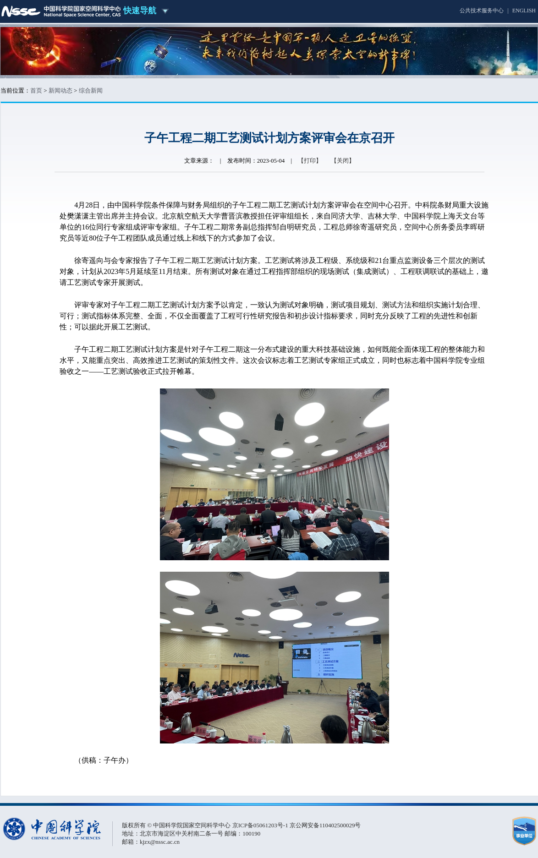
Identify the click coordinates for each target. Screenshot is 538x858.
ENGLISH (524, 10)
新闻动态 (60, 90)
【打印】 (310, 160)
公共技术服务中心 (482, 10)
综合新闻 (91, 90)
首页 (36, 90)
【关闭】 (343, 160)
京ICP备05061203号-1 (261, 825)
